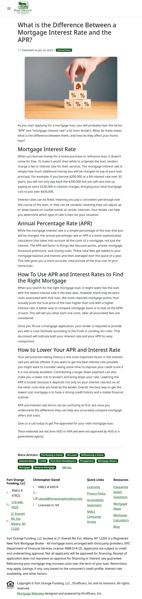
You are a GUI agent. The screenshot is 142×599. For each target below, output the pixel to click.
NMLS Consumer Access (94, 517)
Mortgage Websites (31, 593)
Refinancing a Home (92, 455)
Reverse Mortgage (44, 467)
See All (67, 467)
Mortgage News (120, 506)
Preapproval (87, 461)
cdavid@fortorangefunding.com (60, 499)
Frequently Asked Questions (120, 492)
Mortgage (24, 467)
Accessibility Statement (95, 502)
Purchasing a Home (52, 455)
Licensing (93, 487)
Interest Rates (64, 50)
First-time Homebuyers (63, 461)
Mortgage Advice (107, 461)
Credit (42, 461)
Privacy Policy (96, 493)
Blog (116, 527)
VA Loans (72, 455)
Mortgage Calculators (121, 517)
